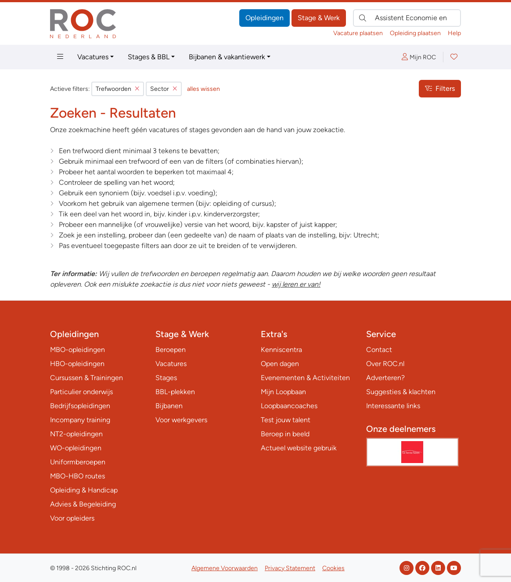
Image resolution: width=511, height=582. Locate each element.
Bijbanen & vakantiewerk (227, 57)
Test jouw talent (285, 420)
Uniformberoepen (77, 462)
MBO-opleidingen (77, 349)
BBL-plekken (175, 392)
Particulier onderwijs (81, 392)
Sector (163, 89)
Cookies (333, 568)
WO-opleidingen (75, 448)
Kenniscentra (281, 349)
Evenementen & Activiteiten (305, 378)
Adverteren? (385, 378)
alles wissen (203, 89)
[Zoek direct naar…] (407, 18)
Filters (440, 88)
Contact (379, 349)
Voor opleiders (72, 518)
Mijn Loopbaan (283, 392)
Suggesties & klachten (400, 392)
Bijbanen (169, 406)
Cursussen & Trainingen (86, 378)
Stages (166, 378)
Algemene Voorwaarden (224, 568)
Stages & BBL (148, 57)
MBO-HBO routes (77, 476)
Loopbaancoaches (289, 406)
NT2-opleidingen (76, 434)
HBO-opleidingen (77, 363)
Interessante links (393, 406)
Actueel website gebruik (299, 448)
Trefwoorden (118, 89)
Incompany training (80, 420)
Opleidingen (264, 18)
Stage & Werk (319, 18)
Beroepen (170, 349)
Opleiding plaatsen (415, 33)
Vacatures (92, 57)
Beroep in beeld (285, 434)
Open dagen (280, 363)
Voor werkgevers (181, 420)
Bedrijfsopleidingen (80, 406)
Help (454, 33)
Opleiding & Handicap (84, 490)
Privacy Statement (290, 568)
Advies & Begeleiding (83, 504)
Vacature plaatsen (358, 33)
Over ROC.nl (385, 363)
